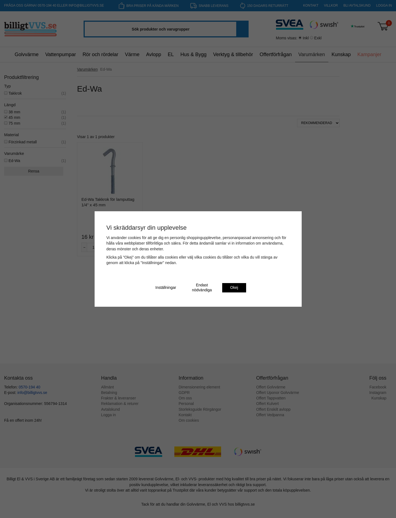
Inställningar (165, 287)
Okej (234, 287)
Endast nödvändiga (202, 287)
